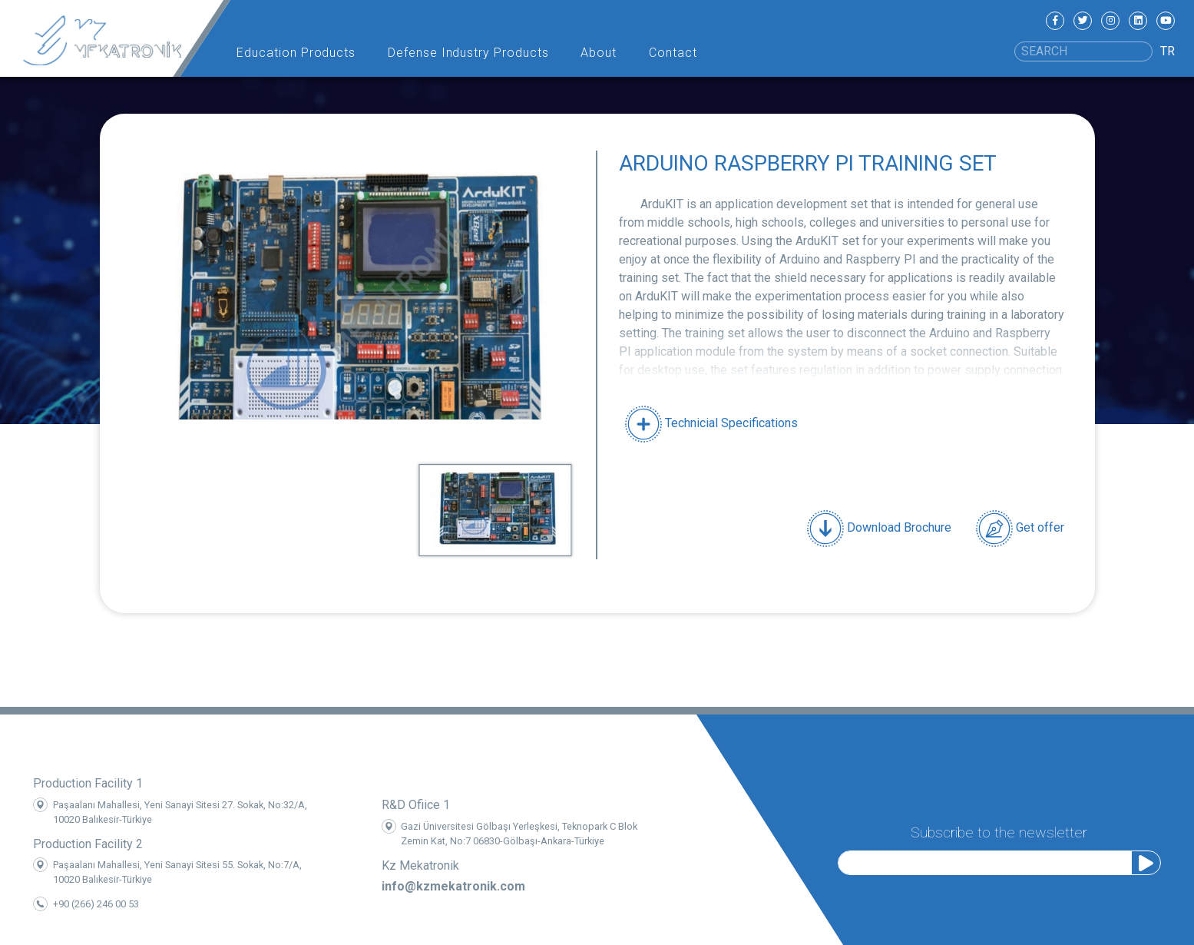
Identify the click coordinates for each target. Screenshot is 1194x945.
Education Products (296, 52)
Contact (673, 52)
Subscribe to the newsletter (999, 830)
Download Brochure (879, 528)
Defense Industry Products (468, 52)
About (598, 52)
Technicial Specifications (711, 423)
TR (1167, 51)
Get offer (1020, 528)
